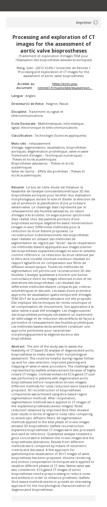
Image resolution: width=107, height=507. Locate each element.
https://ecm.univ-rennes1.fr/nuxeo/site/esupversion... (65, 86)
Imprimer (84, 22)
